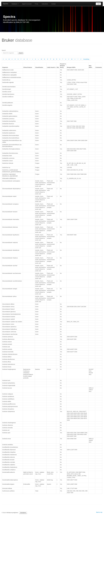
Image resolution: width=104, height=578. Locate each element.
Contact (53, 4)
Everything (86, 59)
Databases (15, 4)
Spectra (5, 3)
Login (98, 3)
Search (21, 53)
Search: (4, 50)
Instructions (45, 4)
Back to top (99, 512)
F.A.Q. (36, 4)
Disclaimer (23, 512)
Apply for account (26, 4)
